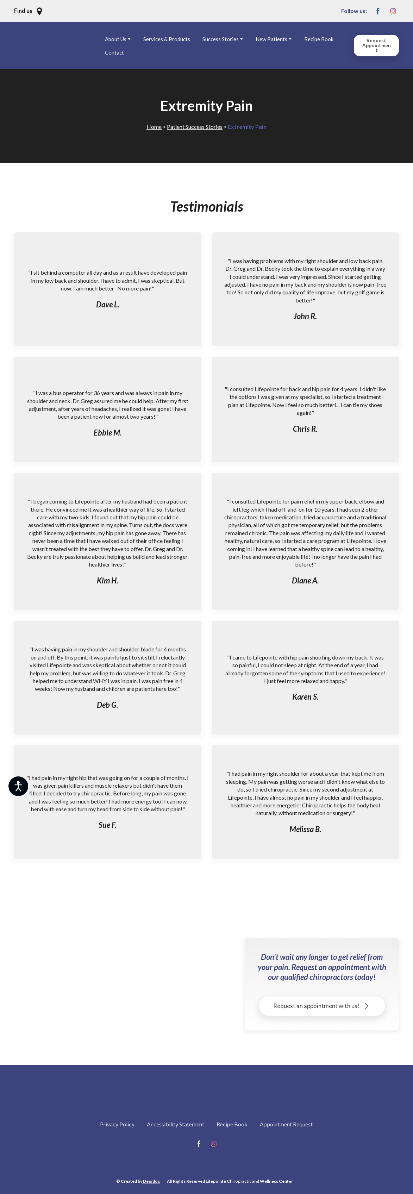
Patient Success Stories (195, 126)
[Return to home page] (57, 45)
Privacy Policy (117, 1124)
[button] (29, 11)
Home (154, 126)
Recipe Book (318, 39)
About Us (115, 39)
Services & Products (166, 39)
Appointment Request (286, 1124)
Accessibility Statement (175, 1124)
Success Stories (220, 39)
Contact (114, 52)
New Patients (271, 39)
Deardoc (151, 1181)
